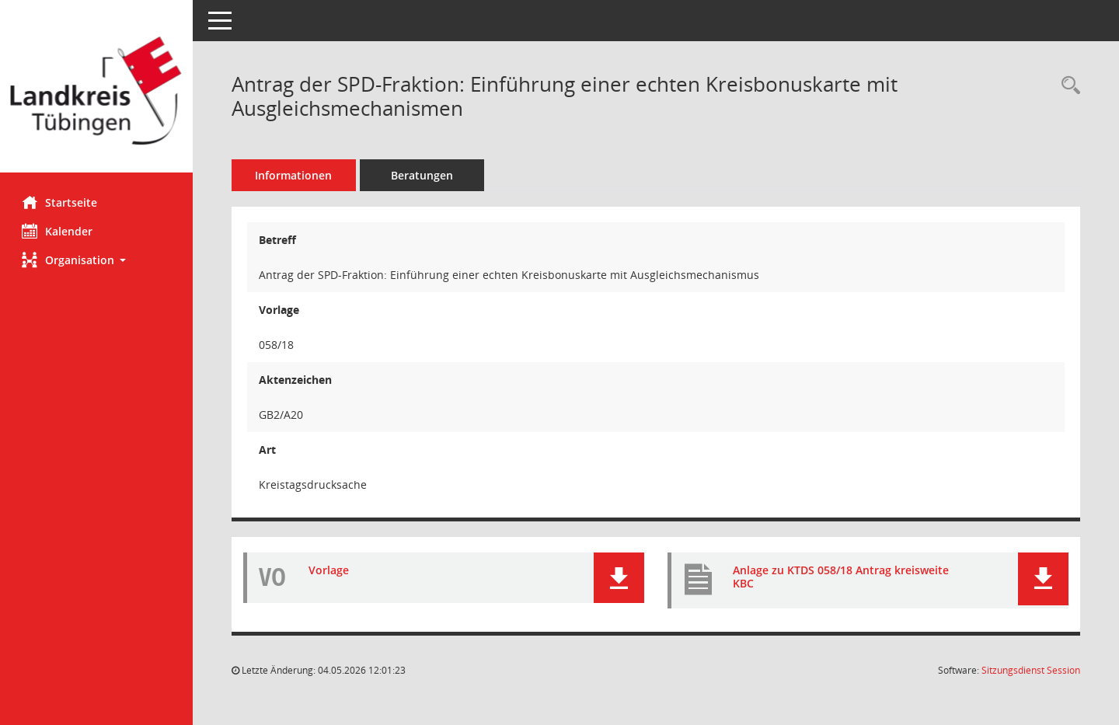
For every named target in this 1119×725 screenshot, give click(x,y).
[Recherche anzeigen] (1067, 86)
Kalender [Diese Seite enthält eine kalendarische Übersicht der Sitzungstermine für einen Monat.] (58, 231)
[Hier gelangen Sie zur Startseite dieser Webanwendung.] (97, 92)
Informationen (295, 175)
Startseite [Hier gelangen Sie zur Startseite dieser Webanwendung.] (61, 202)
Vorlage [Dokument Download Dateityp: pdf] (330, 570)
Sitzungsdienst (1030, 670)
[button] (97, 260)
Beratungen (423, 175)
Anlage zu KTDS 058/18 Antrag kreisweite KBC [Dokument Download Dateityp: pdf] (842, 577)
